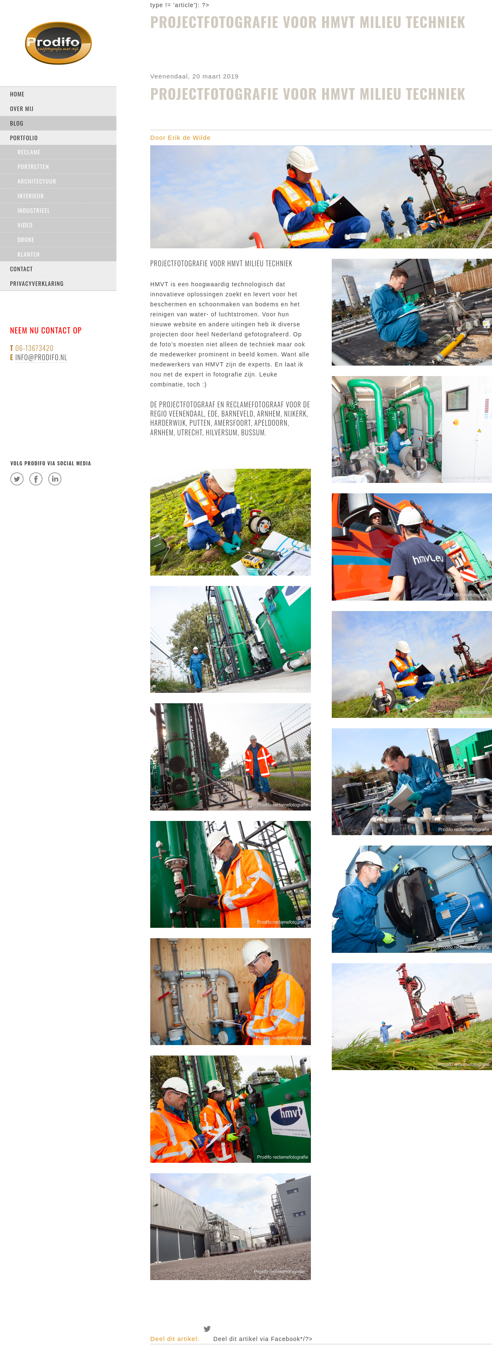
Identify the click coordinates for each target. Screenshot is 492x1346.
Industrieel (34, 210)
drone (26, 239)
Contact (21, 268)
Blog (16, 123)
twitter (17, 478)
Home (17, 93)
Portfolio (24, 137)
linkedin (54, 478)
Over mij (22, 108)
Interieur (31, 195)
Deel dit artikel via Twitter (207, 1329)
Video (25, 224)
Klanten (29, 254)
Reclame (29, 151)
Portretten (33, 166)
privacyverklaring (37, 283)
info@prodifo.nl (41, 357)
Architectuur (37, 181)
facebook (36, 478)
